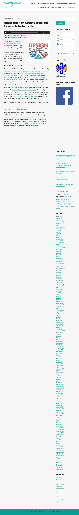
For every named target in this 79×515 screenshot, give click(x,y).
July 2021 (58, 313)
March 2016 (59, 424)
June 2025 (58, 232)
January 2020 (59, 344)
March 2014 (59, 466)
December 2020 (60, 325)
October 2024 (59, 246)
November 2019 (60, 348)
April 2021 (58, 318)
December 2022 (60, 284)
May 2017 (58, 400)
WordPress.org (59, 501)
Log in (57, 496)
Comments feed (60, 500)
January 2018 (59, 386)
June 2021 (58, 315)
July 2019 (58, 355)
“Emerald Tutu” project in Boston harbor (24, 90)
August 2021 (59, 312)
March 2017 (59, 403)
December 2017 (60, 388)
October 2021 (59, 308)
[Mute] (43, 33)
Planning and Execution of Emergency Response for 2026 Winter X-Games (64, 165)
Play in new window (15, 35)
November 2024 (60, 244)
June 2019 (58, 357)
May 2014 (58, 462)
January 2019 (59, 365)
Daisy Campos (59, 198)
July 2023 (58, 272)
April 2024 (58, 256)
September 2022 (60, 289)
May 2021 (58, 317)
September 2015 (60, 434)
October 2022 (59, 287)
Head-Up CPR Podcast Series (66, 3)
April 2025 (58, 235)
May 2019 (58, 358)
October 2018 (59, 370)
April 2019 (58, 360)
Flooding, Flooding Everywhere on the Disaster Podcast (65, 206)
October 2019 (59, 350)
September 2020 (60, 331)
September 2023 (60, 268)
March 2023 (59, 279)
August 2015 (59, 436)
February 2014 (59, 467)
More (25, 38)
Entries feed (59, 498)
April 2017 (58, 402)
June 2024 (58, 253)
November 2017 (60, 389)
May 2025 (58, 234)
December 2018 (60, 367)
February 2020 (59, 343)
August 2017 (59, 395)
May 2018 (58, 379)
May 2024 (58, 254)
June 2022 (58, 294)
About (33, 3)
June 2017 (58, 398)
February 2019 (59, 364)
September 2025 (60, 227)
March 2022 (59, 299)
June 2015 (58, 440)
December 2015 (60, 429)
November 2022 (60, 286)
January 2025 (59, 241)
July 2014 (58, 459)
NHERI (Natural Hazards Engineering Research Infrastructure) (13, 43)
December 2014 (60, 450)
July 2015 (58, 438)
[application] (27, 32)
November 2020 (60, 327)
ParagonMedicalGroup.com (32, 123)
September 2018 (60, 372)
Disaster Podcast (12, 3)
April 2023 (58, 277)
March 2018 (59, 383)
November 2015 (60, 431)
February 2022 (59, 301)
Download (25, 35)
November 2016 (60, 410)
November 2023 (60, 265)
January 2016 (59, 428)
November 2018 (60, 369)
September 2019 (60, 351)
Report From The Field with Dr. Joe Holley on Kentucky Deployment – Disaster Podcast (65, 203)
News (57, 481)
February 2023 (59, 280)
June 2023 (58, 274)
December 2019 (60, 346)
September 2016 (60, 414)
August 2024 (59, 249)
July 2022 (58, 293)
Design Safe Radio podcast (28, 96)
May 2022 (58, 296)
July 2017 (58, 396)
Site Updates (59, 486)
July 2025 (58, 230)
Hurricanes (58, 479)
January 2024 (59, 261)
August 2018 (59, 374)
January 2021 (59, 324)
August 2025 (59, 229)
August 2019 (59, 353)
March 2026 (59, 216)
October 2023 (59, 267)
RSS (22, 38)
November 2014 (60, 452)
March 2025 (59, 237)
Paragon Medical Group (46, 3)
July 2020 (58, 334)
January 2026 (59, 220)
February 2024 (59, 260)
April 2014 (58, 464)
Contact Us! (71, 7)
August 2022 (59, 291)
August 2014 (59, 457)
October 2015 (59, 433)
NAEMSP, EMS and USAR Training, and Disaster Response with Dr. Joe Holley (65, 157)
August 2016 (59, 415)
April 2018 (58, 381)
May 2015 (58, 441)
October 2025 (59, 225)
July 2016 (58, 417)
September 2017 (60, 393)
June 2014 (58, 460)
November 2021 (60, 306)
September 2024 (60, 248)
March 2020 (59, 341)
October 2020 (59, 329)
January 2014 (59, 469)
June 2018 (58, 377)
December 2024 (60, 242)
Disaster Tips (59, 477)
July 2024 (58, 251)
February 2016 (59, 426)
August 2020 (59, 332)
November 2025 (60, 223)
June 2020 (58, 336)
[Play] (6, 33)
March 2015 (59, 445)
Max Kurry (58, 199)
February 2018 (59, 384)
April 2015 (58, 443)
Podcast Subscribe (58, 7)
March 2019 (59, 362)
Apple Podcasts (15, 38)
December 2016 (60, 409)
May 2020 (58, 338)
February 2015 (59, 447)
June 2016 (58, 419)
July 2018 (58, 376)
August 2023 (59, 270)
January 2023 (59, 282)
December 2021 (60, 305)
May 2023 (58, 275)
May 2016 (58, 421)
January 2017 (59, 407)
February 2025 (59, 239)
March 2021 (59, 320)
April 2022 (58, 298)
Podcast (18, 18)
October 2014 (59, 453)
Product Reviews (60, 484)
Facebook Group (43, 7)
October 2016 (59, 412)
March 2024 (59, 258)
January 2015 (59, 448)
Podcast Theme (57, 512)
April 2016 (58, 422)
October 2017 (59, 391)
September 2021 (60, 310)
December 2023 (60, 263)
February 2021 (59, 322)
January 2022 (59, 303)
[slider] (24, 32)
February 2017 (59, 405)
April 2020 (58, 339)
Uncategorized (60, 488)
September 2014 (60, 455)
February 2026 (59, 218)
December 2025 (60, 222)
